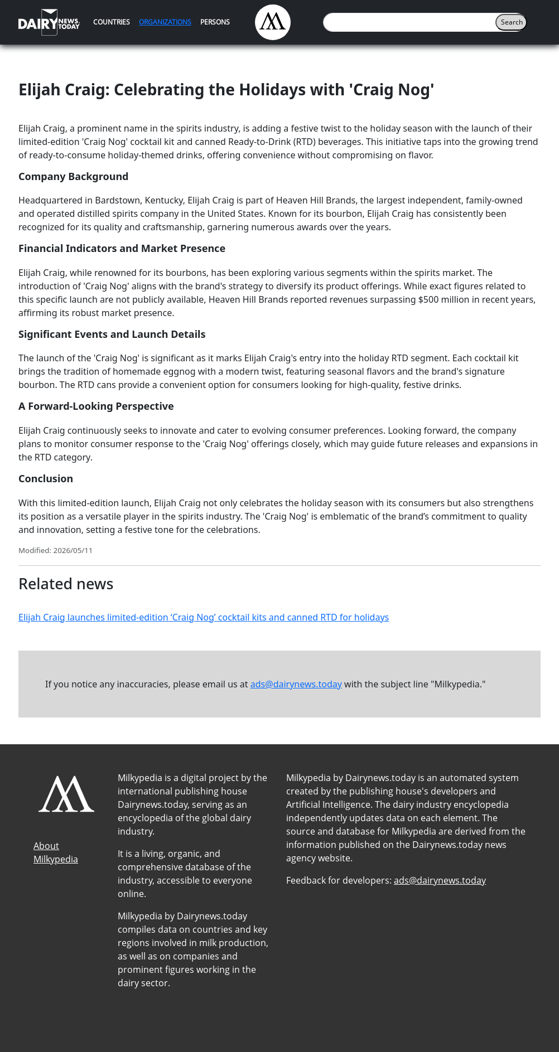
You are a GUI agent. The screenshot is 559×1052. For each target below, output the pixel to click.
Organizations (165, 22)
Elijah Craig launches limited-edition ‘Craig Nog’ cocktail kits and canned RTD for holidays (203, 617)
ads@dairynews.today (296, 684)
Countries (111, 22)
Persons (215, 22)
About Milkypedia (55, 852)
